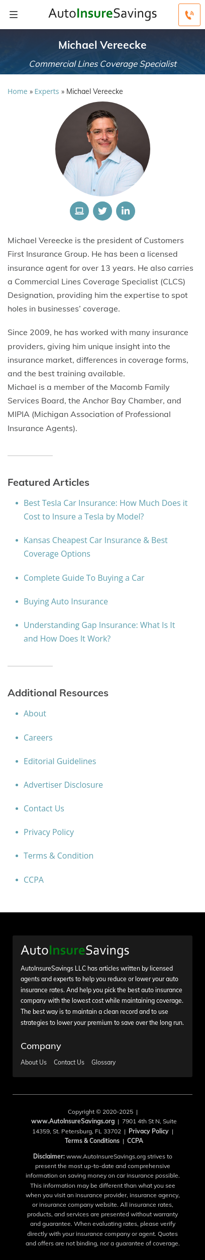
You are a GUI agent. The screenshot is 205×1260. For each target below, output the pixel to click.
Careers (38, 737)
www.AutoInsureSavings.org (73, 1121)
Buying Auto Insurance (66, 601)
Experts (47, 91)
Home (18, 91)
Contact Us (44, 808)
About (35, 713)
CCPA (34, 879)
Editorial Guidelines (60, 761)
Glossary (103, 1062)
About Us (34, 1062)
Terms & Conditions (92, 1140)
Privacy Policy (49, 831)
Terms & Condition (58, 855)
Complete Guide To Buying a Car (84, 577)
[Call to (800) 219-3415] (189, 15)
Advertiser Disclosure (63, 784)
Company (41, 1046)
